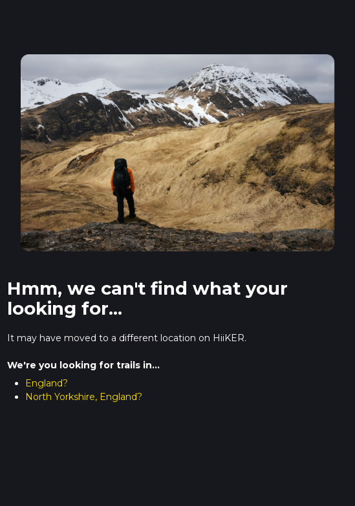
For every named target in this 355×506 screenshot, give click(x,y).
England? (46, 383)
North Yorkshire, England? (83, 397)
